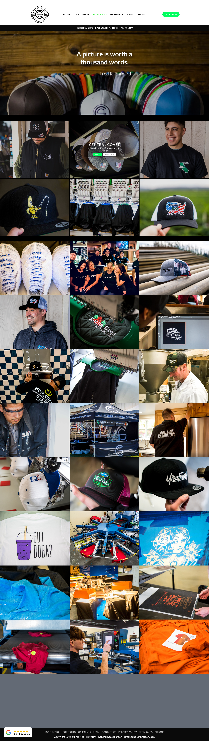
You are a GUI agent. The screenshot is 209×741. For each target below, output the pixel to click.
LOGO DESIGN (81, 14)
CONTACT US (109, 732)
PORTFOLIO (100, 14)
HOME (66, 14)
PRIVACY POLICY (127, 732)
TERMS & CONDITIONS (151, 732)
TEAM (130, 14)
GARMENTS (116, 14)
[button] (18, 732)
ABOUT (141, 14)
